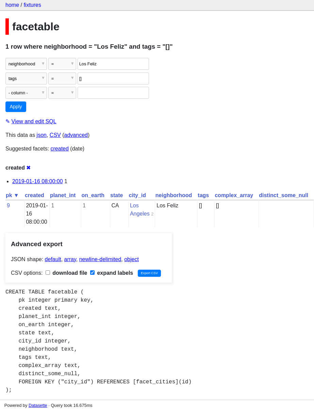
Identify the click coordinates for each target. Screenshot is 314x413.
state (116, 195)
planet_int (63, 195)
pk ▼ (12, 195)
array (70, 259)
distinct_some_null (283, 195)
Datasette (38, 405)
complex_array (234, 195)
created (60, 149)
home (12, 5)
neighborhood (173, 195)
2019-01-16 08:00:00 (37, 181)
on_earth (92, 195)
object (131, 259)
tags (203, 195)
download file (66, 273)
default (53, 259)
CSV (55, 135)
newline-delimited (100, 259)
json (42, 135)
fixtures (32, 5)
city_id (137, 195)
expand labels (111, 273)
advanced (76, 135)
